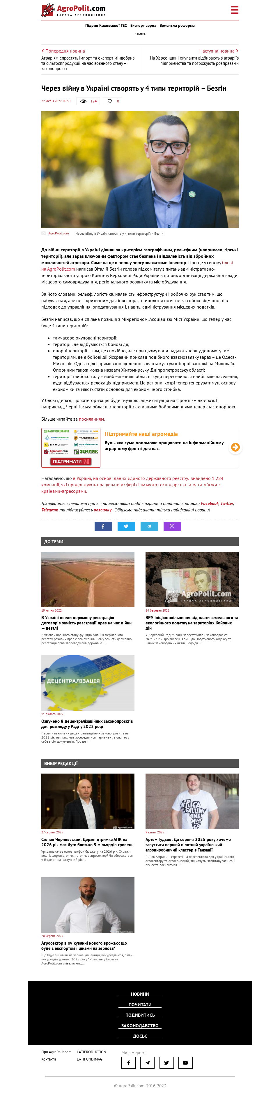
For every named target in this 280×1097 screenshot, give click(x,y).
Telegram (49, 510)
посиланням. (92, 419)
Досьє (140, 1036)
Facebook (210, 503)
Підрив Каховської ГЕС (106, 25)
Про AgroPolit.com (56, 1051)
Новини (140, 994)
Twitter (226, 503)
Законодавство (140, 1025)
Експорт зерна (143, 25)
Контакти (48, 1059)
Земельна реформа (177, 25)
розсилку (103, 510)
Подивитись (140, 1015)
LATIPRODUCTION (91, 1051)
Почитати (140, 1004)
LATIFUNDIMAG (89, 1059)
